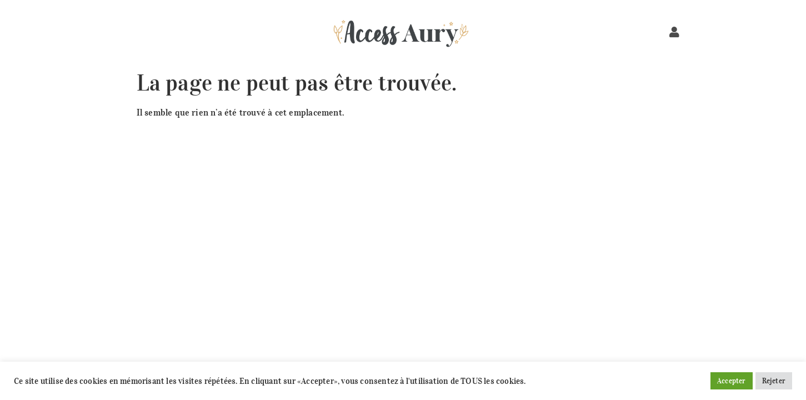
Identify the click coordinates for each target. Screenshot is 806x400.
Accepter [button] (731, 381)
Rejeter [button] (773, 381)
